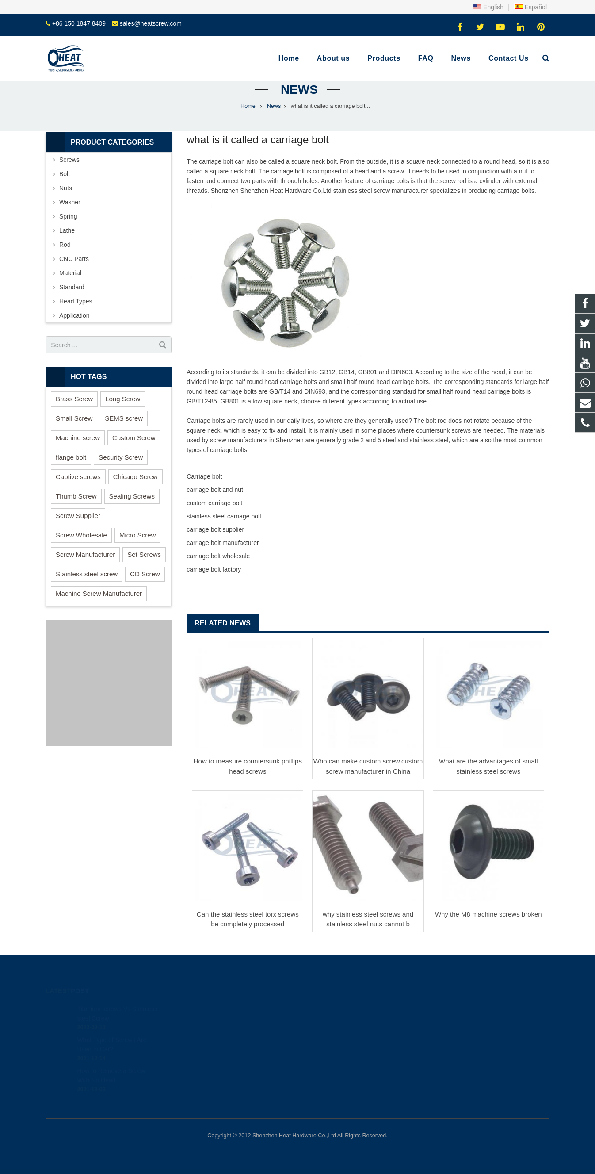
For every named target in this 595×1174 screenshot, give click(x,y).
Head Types (75, 301)
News (297, 89)
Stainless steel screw (87, 574)
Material (70, 272)
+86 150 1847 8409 (79, 23)
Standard (71, 287)
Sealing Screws (132, 496)
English (488, 7)
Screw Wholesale (81, 535)
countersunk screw (442, 430)
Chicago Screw (135, 476)
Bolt (64, 173)
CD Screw (145, 574)
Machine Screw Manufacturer (99, 593)
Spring (68, 216)
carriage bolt (216, 161)
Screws (69, 159)
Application (74, 315)
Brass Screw (74, 399)
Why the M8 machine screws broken (488, 914)
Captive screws (78, 476)
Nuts (65, 188)
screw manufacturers (238, 440)
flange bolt (71, 457)
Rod (65, 244)
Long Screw (122, 399)
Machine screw (78, 437)
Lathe (67, 230)
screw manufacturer (401, 190)
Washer (69, 202)
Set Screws (144, 554)
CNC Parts (74, 258)
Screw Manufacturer (85, 554)
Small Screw (74, 418)
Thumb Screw (76, 496)
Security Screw (121, 457)
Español (530, 7)
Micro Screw (137, 535)
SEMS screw (124, 418)
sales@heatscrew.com (151, 23)
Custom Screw (134, 437)
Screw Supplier (78, 515)
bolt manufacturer (235, 542)
